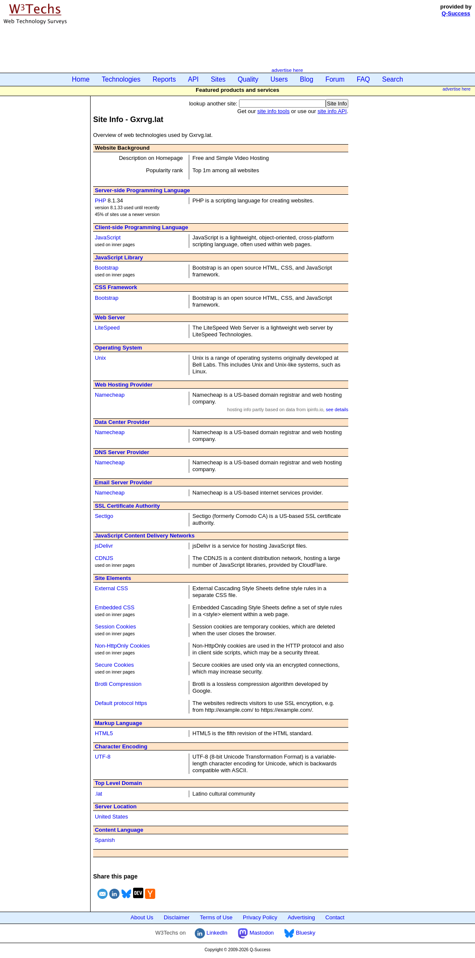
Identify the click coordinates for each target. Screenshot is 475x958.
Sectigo (104, 516)
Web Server (110, 317)
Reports (164, 79)
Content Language (119, 830)
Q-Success (456, 13)
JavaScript (108, 237)
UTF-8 (103, 756)
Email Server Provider (123, 482)
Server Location (116, 806)
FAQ (363, 79)
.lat (98, 793)
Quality (248, 79)
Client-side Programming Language (141, 227)
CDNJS (104, 558)
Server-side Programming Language (142, 190)
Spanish (105, 840)
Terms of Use (216, 917)
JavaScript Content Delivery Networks (145, 535)
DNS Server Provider (122, 452)
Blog (306, 79)
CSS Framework (116, 287)
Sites (218, 79)
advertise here (287, 70)
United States (111, 816)
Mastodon (256, 933)
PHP (100, 200)
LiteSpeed (107, 327)
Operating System (118, 347)
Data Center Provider (122, 422)
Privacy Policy (260, 917)
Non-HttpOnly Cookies (122, 645)
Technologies (121, 79)
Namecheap (110, 395)
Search (392, 79)
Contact (334, 917)
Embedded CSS (114, 607)
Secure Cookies (114, 665)
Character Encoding (121, 746)
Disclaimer (177, 917)
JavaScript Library (119, 257)
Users (279, 79)
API (193, 79)
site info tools (273, 111)
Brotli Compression (118, 684)
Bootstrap (107, 267)
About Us (142, 917)
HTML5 (104, 733)
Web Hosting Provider (124, 384)
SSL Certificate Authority (127, 506)
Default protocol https (121, 703)
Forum (334, 79)
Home (81, 79)
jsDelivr (104, 546)
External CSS (111, 588)
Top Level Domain (118, 783)
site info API (332, 111)
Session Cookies (115, 626)
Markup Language (118, 723)
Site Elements (113, 578)
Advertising (301, 917)
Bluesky (299, 933)
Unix (100, 358)
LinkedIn (211, 933)
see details (337, 409)
